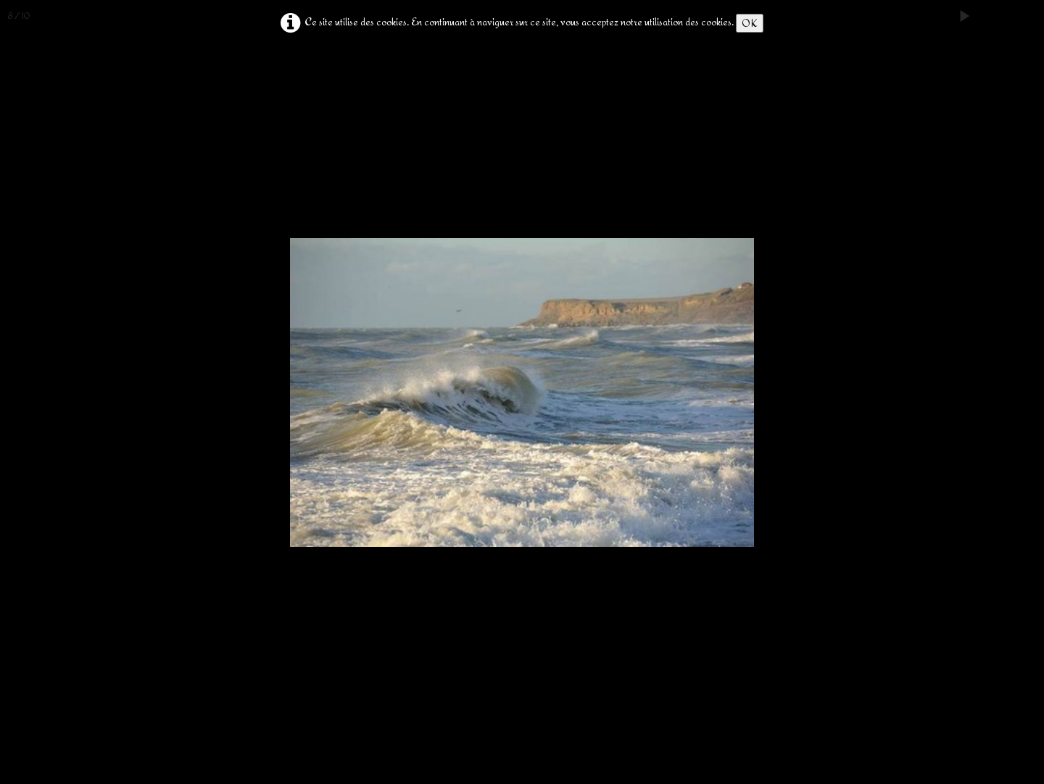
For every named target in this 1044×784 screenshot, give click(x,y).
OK (750, 23)
